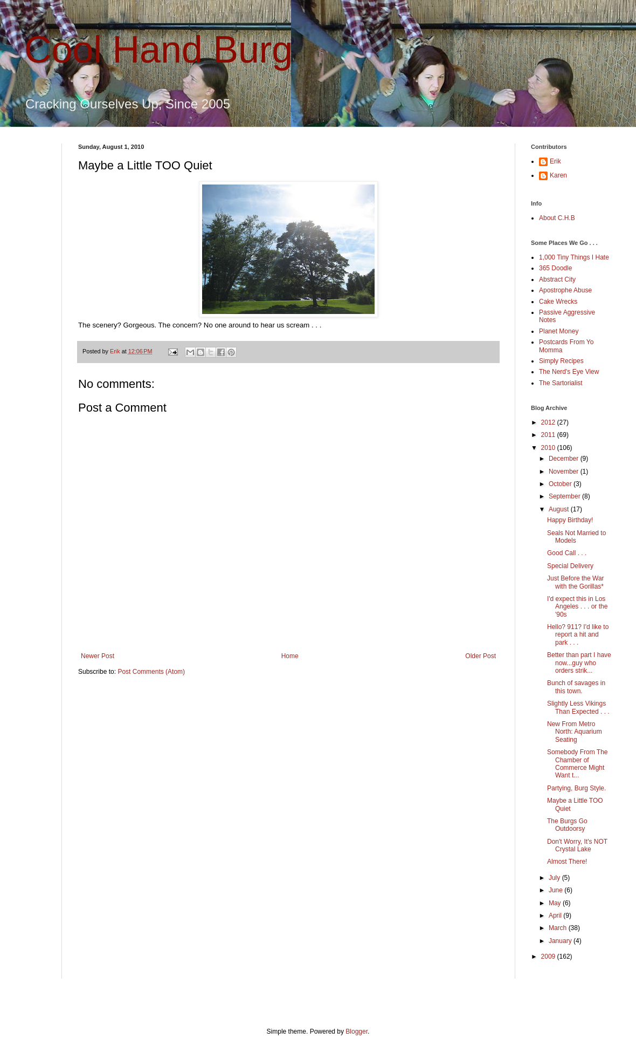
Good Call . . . (566, 553)
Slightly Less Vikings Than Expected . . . (578, 707)
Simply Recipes (561, 361)
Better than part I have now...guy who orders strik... (579, 662)
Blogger (356, 1031)
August (560, 509)
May (556, 903)
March (559, 928)
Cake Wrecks (558, 301)
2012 (549, 422)
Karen (558, 175)
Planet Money (558, 331)
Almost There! (567, 861)
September (565, 496)
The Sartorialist (561, 383)
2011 (549, 435)
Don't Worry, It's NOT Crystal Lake (577, 845)
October (561, 484)
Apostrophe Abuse (565, 290)
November (564, 471)
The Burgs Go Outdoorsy (567, 824)
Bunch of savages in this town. (576, 686)
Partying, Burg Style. (576, 788)
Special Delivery (570, 566)
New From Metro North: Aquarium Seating (574, 731)
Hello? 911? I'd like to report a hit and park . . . (578, 634)
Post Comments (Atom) (151, 671)
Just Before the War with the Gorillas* (575, 582)
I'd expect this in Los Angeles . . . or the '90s (577, 606)
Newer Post (97, 656)
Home (290, 656)
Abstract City (557, 279)
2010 (549, 448)
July (555, 878)
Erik (555, 161)
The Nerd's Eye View (569, 371)
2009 (549, 956)
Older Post (480, 656)
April (556, 915)
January (561, 941)
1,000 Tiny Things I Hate (574, 257)
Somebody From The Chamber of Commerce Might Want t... (577, 763)
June (556, 890)
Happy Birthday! (570, 520)
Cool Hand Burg (158, 50)
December (564, 458)
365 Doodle (555, 268)
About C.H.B (557, 218)
